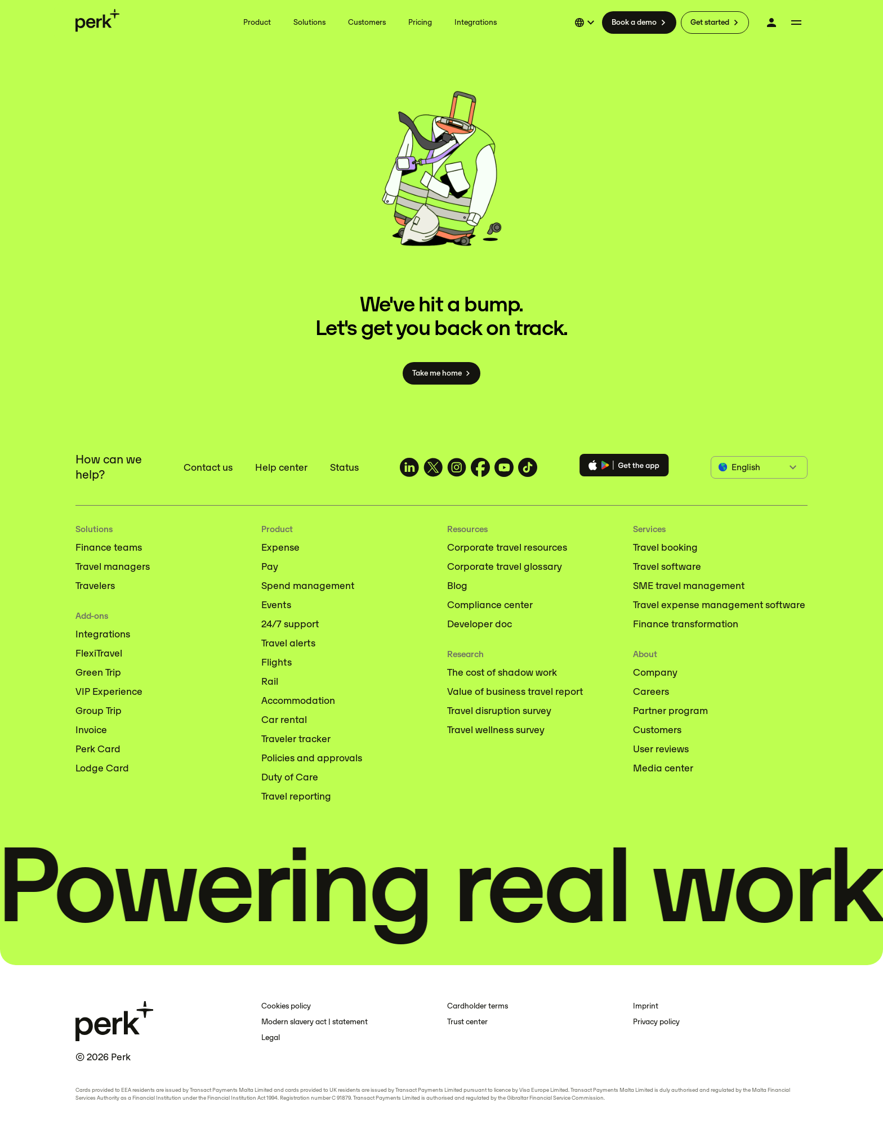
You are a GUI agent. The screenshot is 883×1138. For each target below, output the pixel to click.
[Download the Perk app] (624, 467)
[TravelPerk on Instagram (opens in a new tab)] (456, 467)
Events (276, 605)
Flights (276, 662)
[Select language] (586, 22)
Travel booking (665, 547)
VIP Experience (108, 691)
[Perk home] (97, 20)
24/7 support (290, 624)
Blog (457, 585)
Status (344, 467)
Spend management (307, 585)
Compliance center (490, 605)
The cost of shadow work (502, 672)
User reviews (661, 749)
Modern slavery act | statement (314, 1022)
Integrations (102, 634)
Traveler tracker (296, 739)
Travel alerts (288, 643)
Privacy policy (656, 1022)
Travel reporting (296, 796)
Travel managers (112, 566)
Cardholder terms (477, 1006)
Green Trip (98, 672)
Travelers (95, 585)
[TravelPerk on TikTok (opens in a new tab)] (527, 467)
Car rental (284, 719)
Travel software (667, 566)
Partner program (670, 710)
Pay (269, 566)
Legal (270, 1037)
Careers (651, 691)
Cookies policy (286, 1006)
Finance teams (108, 547)
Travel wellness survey (496, 730)
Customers (657, 730)
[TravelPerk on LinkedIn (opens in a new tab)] (409, 467)
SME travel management (688, 585)
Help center (281, 467)
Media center (663, 768)
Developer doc (479, 624)
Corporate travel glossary (504, 566)
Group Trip (98, 710)
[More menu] (796, 22)
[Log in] (771, 22)
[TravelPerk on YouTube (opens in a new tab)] (504, 467)
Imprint (645, 1006)
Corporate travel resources (507, 547)
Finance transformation (685, 624)
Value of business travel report (515, 691)
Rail (269, 681)
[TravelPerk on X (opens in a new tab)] (433, 467)
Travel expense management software (719, 605)
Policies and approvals (311, 758)
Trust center (467, 1022)
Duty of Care (289, 777)
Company (655, 672)
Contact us (208, 467)
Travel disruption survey (499, 710)
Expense (280, 547)
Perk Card (98, 749)
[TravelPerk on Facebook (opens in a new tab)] (480, 467)
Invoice (91, 730)
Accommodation (298, 700)
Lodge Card (102, 768)
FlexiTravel (98, 653)
